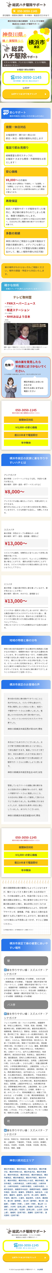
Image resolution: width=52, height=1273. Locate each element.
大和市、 (38, 1198)
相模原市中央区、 (22, 1189)
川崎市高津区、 (14, 1186)
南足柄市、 (30, 1198)
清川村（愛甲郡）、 (31, 1200)
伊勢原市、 (30, 1192)
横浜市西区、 (13, 1180)
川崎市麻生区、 (19, 1183)
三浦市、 (22, 1198)
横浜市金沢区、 (30, 1171)
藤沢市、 (15, 1198)
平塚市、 (7, 1198)
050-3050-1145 (27, 11)
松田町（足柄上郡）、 (28, 1209)
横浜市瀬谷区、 (37, 1174)
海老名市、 (39, 1192)
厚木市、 (15, 1192)
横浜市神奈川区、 (16, 1171)
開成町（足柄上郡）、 (36, 1206)
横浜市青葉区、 (10, 1169)
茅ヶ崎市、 (36, 1195)
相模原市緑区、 (36, 1189)
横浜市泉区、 (33, 1169)
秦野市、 (44, 1195)
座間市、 (20, 1195)
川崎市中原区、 (39, 1186)
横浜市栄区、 (25, 1174)
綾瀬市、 (22, 1192)
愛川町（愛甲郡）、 (15, 1200)
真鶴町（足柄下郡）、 (36, 1212)
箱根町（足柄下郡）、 (19, 1212)
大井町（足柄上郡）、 (19, 1206)
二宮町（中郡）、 (31, 1203)
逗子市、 (27, 1195)
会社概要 (40, 1269)
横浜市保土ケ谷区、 (27, 1180)
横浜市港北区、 (14, 1174)
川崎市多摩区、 (26, 1186)
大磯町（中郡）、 (17, 1203)
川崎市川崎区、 (32, 1183)
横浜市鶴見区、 (19, 1177)
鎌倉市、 (13, 1195)
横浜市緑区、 (40, 1180)
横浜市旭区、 (22, 1169)
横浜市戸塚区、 (32, 1177)
